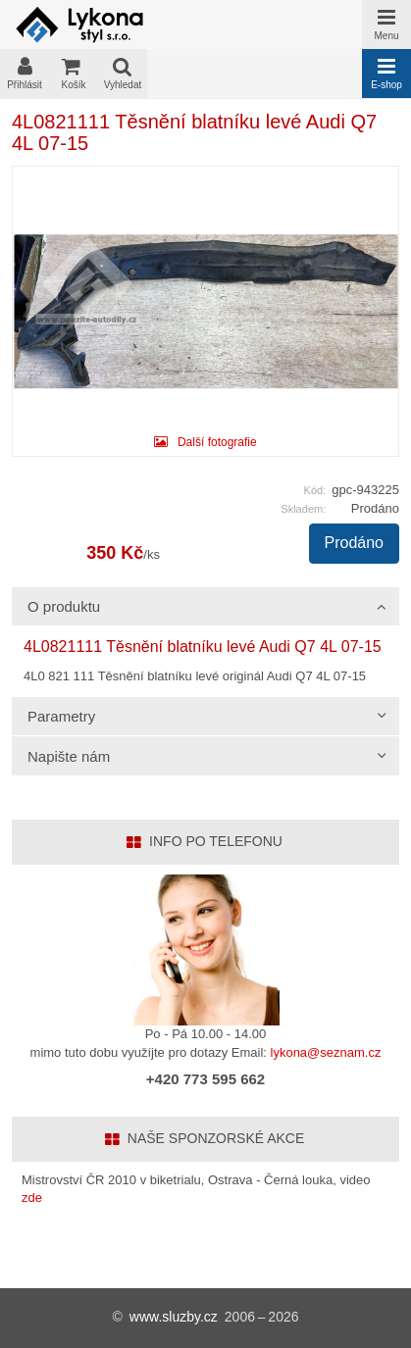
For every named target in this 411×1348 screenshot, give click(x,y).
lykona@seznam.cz (326, 1052)
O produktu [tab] (63, 606)
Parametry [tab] (61, 716)
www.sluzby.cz (173, 1316)
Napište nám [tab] (68, 756)
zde (32, 1197)
